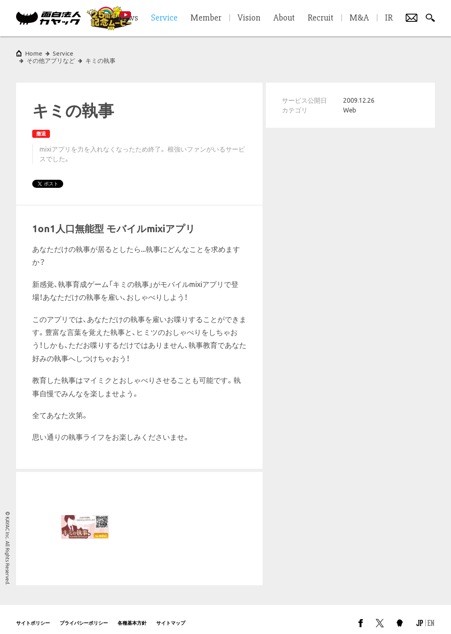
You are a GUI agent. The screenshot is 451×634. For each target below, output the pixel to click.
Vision (249, 18)
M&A (359, 18)
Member (205, 18)
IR (389, 18)
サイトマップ (170, 615)
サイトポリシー (33, 615)
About (284, 18)
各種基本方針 (132, 615)
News (128, 18)
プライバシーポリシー (84, 615)
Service (63, 53)
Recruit (320, 18)
